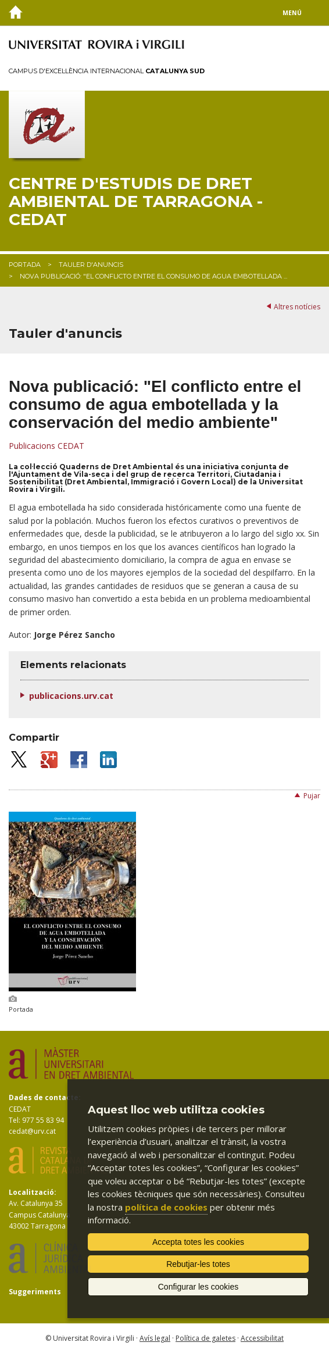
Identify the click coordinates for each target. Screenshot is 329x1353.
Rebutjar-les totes (198, 1264)
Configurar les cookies (198, 1286)
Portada (25, 264)
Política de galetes (205, 1338)
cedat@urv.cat (32, 1131)
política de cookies (166, 1207)
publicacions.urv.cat (71, 695)
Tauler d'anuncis (91, 264)
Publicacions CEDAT (46, 445)
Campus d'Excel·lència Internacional (107, 71)
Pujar (311, 796)
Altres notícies (297, 307)
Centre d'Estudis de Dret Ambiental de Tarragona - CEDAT (136, 201)
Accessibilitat (262, 1338)
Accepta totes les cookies (198, 1242)
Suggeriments (35, 1292)
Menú (292, 13)
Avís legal (155, 1338)
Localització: (32, 1192)
